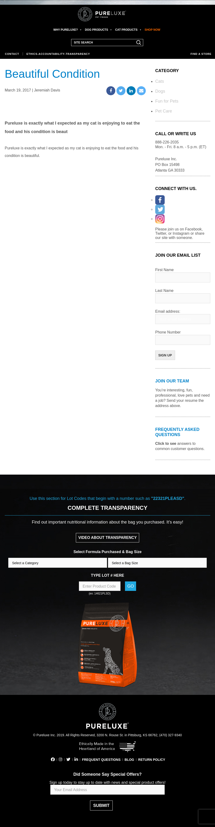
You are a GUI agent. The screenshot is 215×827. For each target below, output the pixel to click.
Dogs (160, 91)
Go (130, 586)
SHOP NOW (152, 29)
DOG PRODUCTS (98, 29)
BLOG (129, 760)
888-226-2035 (167, 142)
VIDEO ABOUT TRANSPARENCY (107, 538)
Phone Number (168, 332)
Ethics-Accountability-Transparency (58, 53)
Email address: (167, 311)
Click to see (165, 444)
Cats (159, 81)
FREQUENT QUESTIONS (101, 760)
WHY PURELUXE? (67, 29)
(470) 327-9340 (170, 735)
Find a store (200, 53)
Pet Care (163, 111)
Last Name (164, 291)
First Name (164, 270)
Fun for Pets (166, 101)
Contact (12, 53)
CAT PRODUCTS (128, 29)
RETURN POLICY (151, 760)
